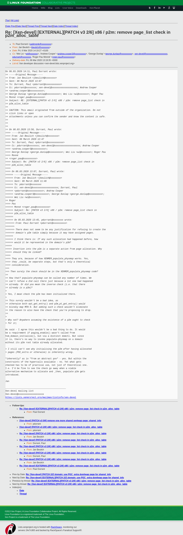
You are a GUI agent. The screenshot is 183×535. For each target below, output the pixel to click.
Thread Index (71, 26)
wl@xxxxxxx (32, 54)
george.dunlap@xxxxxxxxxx (118, 54)
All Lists (14, 20)
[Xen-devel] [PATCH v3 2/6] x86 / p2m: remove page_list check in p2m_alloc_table (60, 427)
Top (7, 20)
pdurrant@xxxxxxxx (21, 57)
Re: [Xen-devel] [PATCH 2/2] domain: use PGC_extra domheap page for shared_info (68, 474)
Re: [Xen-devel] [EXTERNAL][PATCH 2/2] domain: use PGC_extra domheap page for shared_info (75, 477)
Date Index (58, 26)
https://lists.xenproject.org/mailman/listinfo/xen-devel (40, 397)
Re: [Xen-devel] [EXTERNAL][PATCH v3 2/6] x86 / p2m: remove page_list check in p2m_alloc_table (69, 409)
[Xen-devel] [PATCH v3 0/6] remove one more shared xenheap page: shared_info (60, 420)
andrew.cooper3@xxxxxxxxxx (72, 54)
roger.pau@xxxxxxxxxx (63, 57)
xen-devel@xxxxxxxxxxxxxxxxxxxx (151, 54)
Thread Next (46, 26)
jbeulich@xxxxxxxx (40, 47)
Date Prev (10, 26)
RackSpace (56, 527)
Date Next (21, 26)
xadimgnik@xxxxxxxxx (40, 44)
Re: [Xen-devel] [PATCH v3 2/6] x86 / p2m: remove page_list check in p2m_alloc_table (62, 433)
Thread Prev (33, 26)
